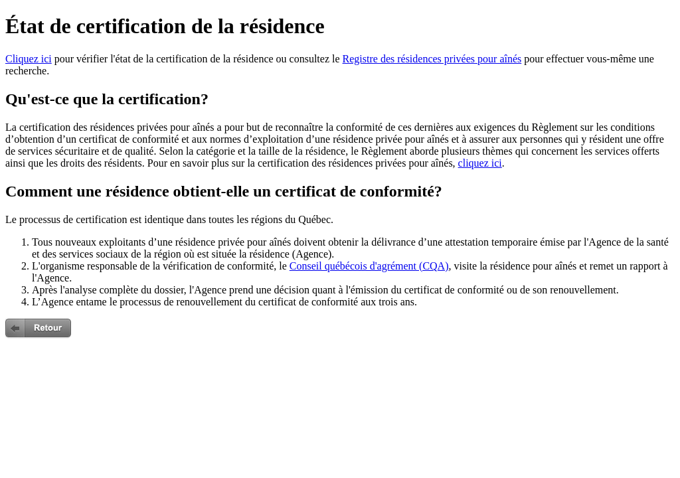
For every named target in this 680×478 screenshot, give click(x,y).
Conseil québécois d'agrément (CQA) (369, 266)
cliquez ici (480, 163)
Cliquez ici (28, 58)
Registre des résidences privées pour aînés (432, 58)
